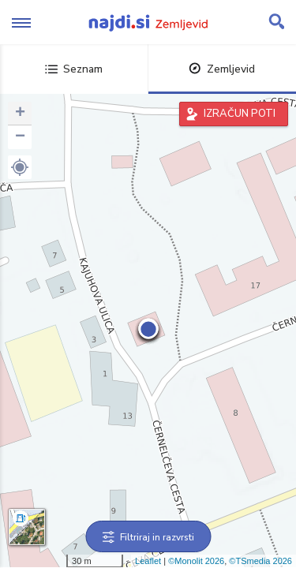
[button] (20, 167)
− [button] (20, 137)
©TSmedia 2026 (260, 561)
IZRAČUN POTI (239, 113)
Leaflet (148, 561)
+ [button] (20, 113)
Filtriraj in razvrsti (148, 537)
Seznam (74, 69)
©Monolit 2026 (196, 561)
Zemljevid (222, 69)
